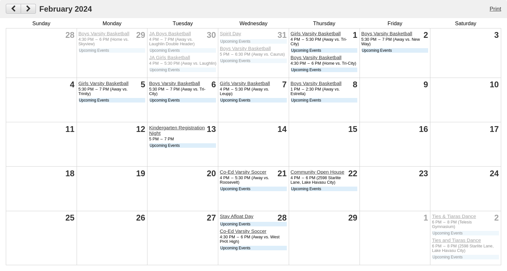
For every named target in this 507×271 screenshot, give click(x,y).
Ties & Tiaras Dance (454, 216)
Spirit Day (230, 33)
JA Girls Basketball (169, 57)
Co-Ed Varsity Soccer (243, 172)
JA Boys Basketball (170, 33)
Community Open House (317, 172)
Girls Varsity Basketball (316, 33)
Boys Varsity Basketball (103, 33)
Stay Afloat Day (236, 216)
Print (495, 8)
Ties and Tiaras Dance (456, 240)
